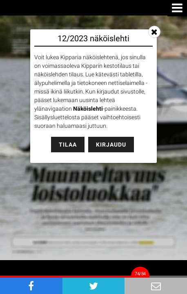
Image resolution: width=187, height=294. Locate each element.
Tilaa (68, 144)
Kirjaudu (111, 144)
